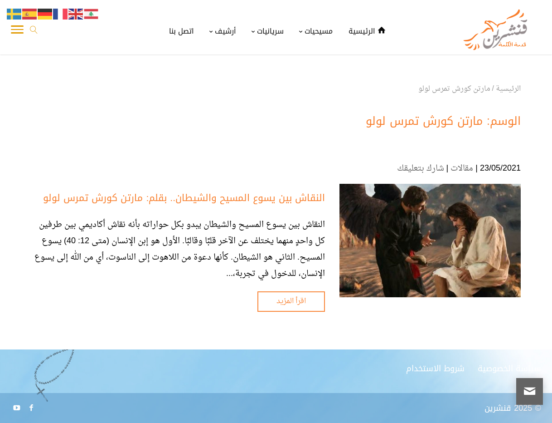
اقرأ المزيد (291, 301)
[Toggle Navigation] (17, 31)
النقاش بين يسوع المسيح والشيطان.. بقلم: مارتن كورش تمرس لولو (184, 198)
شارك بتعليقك (420, 169)
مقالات (461, 169)
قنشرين (497, 408)
